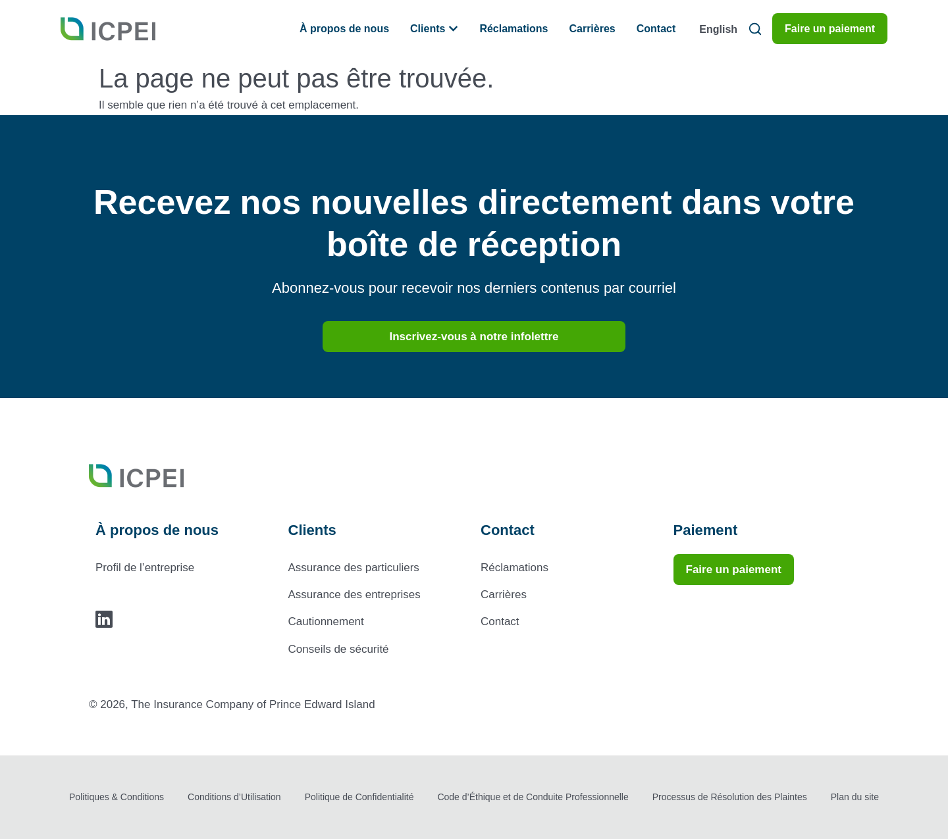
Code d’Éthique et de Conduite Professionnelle (532, 797)
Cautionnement (326, 621)
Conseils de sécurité (338, 649)
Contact (500, 621)
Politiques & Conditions (116, 797)
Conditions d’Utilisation (234, 797)
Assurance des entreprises (354, 594)
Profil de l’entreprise (144, 567)
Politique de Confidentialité (359, 797)
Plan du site (855, 797)
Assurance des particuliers (353, 567)
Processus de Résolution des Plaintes (729, 797)
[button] (755, 28)
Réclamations (514, 567)
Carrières (504, 594)
